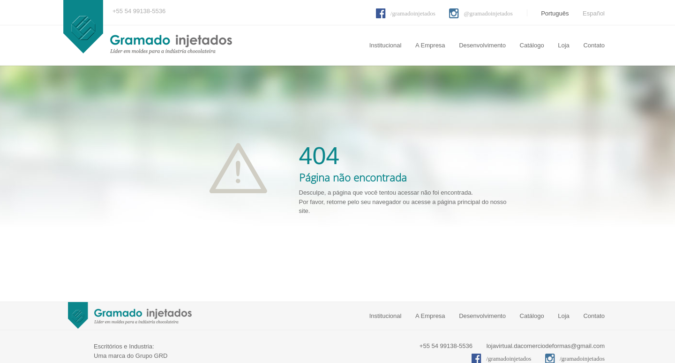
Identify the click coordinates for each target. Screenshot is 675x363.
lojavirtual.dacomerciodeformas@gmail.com (546, 345)
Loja (564, 45)
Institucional (385, 45)
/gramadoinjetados (412, 13)
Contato (594, 45)
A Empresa (430, 45)
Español (594, 13)
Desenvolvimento (482, 45)
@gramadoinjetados (488, 13)
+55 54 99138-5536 (138, 11)
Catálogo (532, 45)
